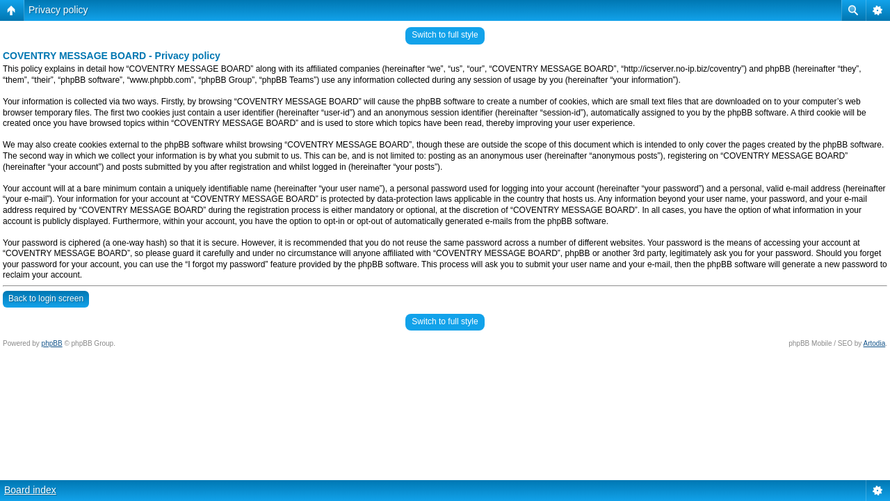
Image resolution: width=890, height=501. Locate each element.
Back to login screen (45, 298)
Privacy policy (58, 9)
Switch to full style (445, 35)
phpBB (52, 343)
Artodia (875, 343)
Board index (30, 489)
